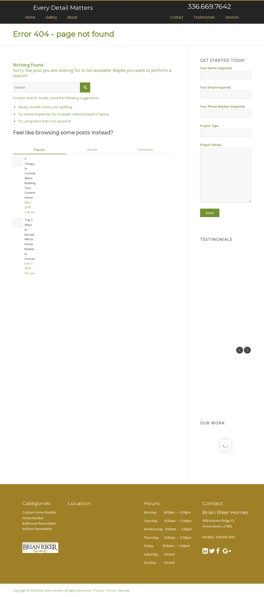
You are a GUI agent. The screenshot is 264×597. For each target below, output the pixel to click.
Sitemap (124, 590)
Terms (111, 590)
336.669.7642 (209, 6)
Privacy (99, 590)
